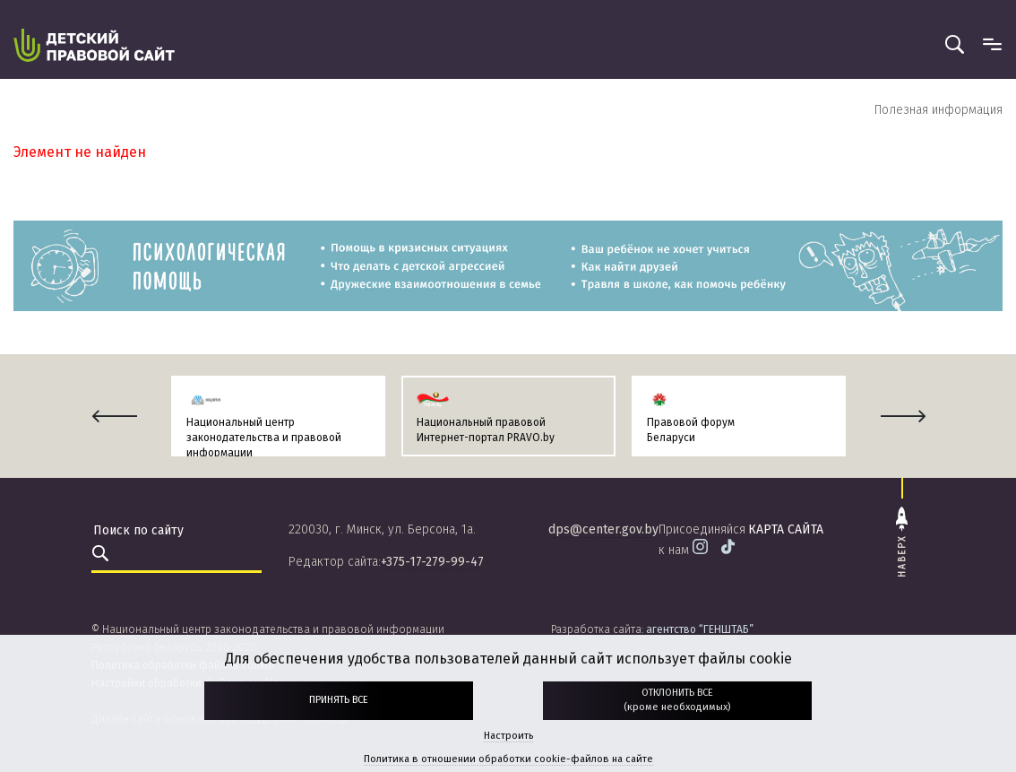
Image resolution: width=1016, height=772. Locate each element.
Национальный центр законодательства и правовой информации (263, 437)
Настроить (508, 736)
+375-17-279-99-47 (432, 561)
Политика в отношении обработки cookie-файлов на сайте (508, 759)
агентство (699, 629)
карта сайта (785, 529)
